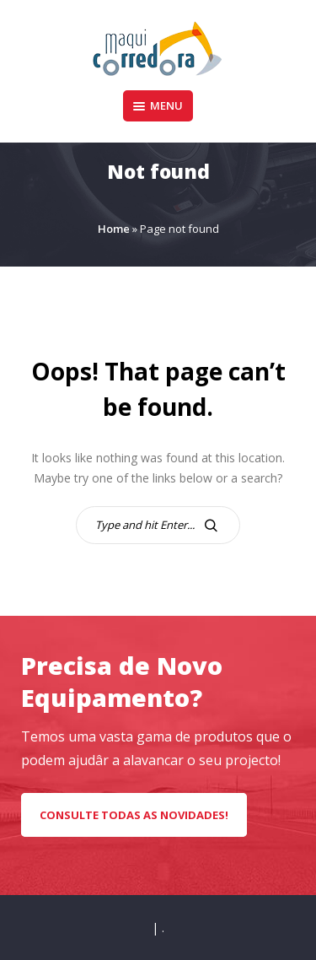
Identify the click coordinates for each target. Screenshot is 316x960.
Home (114, 228)
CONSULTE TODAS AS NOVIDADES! (134, 814)
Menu (158, 105)
